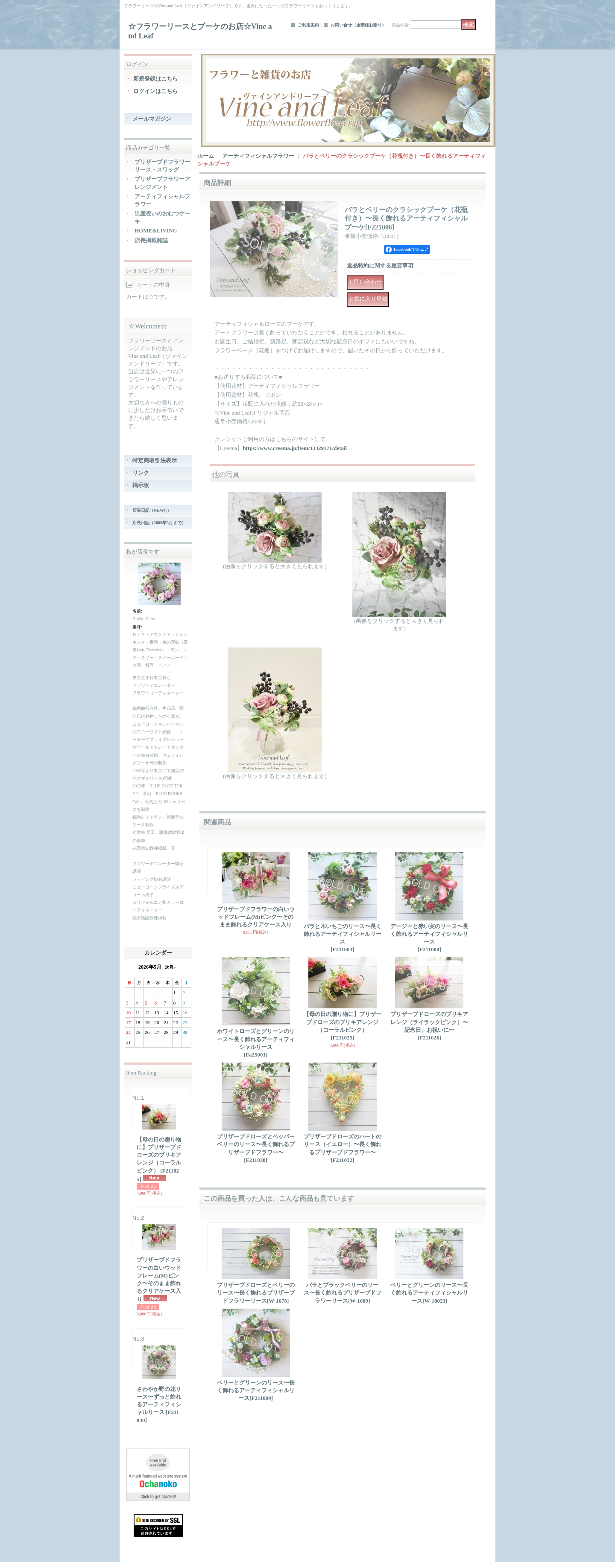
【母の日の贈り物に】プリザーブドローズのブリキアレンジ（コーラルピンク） (159, 1159)
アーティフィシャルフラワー (258, 156)
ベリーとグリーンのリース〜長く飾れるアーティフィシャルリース (429, 1293)
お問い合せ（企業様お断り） (358, 25)
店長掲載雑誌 (151, 240)
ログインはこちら (155, 91)
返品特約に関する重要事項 (380, 265)
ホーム (205, 156)
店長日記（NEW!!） (151, 510)
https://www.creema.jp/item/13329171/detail (295, 448)
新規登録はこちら (155, 78)
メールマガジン (151, 119)
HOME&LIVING (156, 230)
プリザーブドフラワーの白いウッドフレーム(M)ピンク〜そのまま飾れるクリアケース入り (159, 1280)
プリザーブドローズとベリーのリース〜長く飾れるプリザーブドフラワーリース (256, 1293)
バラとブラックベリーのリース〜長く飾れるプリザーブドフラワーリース (342, 1293)
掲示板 (140, 485)
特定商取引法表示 (154, 460)
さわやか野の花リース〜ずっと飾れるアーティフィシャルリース (159, 1404)
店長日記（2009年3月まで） (159, 522)
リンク (140, 473)
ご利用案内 (308, 25)
